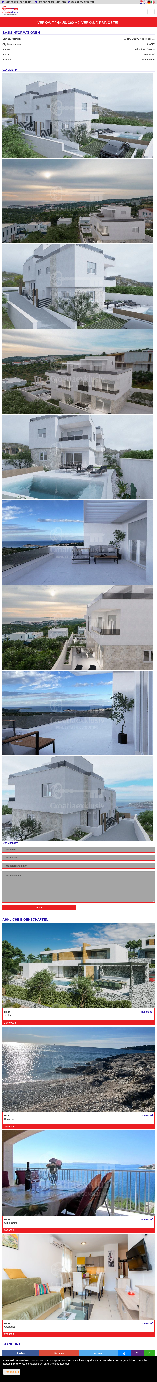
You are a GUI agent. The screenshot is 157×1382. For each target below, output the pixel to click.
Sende (39, 907)
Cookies (35, 1360)
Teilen (21, 1353)
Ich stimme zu (12, 1371)
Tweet (98, 1353)
